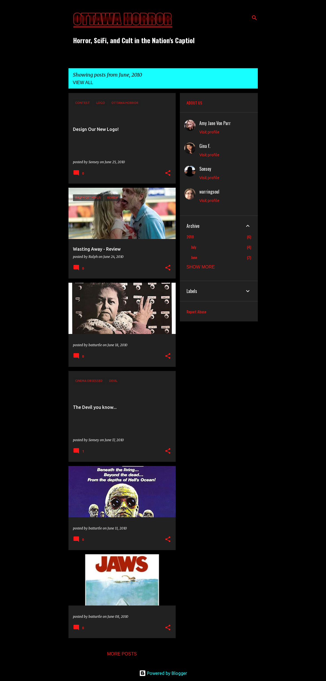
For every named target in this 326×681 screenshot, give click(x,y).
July (193, 247)
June (194, 257)
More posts (122, 653)
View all (83, 82)
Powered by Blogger (163, 673)
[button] (168, 173)
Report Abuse (196, 311)
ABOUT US (194, 103)
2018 (190, 237)
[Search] (254, 18)
